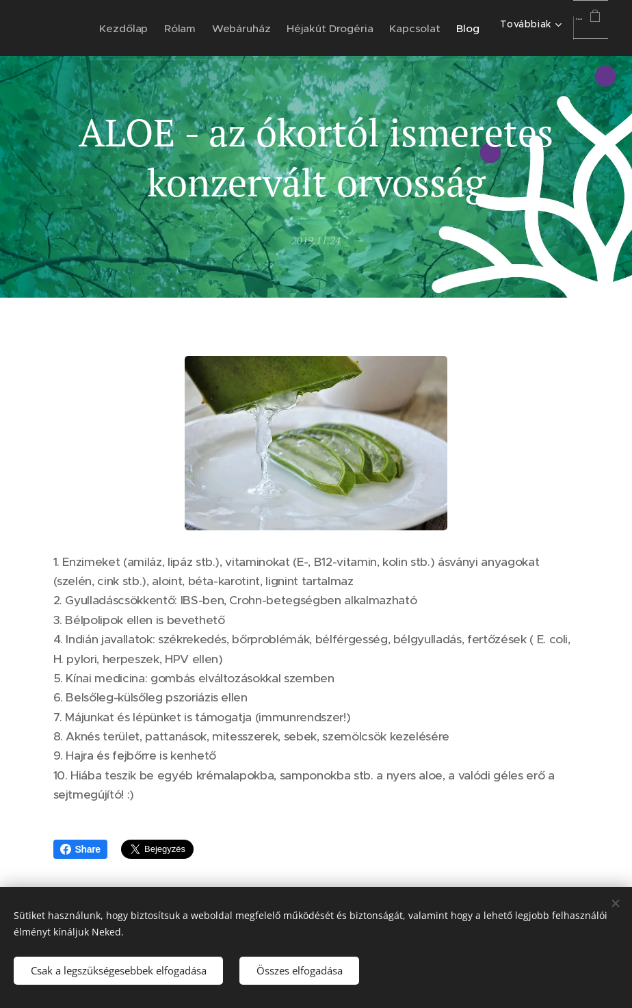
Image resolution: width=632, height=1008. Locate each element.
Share (80, 849)
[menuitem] (175, 28)
